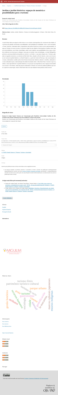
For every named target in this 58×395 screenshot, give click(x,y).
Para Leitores (5, 321)
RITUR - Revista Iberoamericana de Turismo (14, 1)
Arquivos (9, 5)
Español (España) (6, 209)
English (4, 207)
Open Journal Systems (7, 333)
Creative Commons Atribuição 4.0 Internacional (36, 378)
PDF (5, 126)
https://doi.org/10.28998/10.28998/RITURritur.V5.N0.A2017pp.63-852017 (23, 28)
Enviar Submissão (7, 198)
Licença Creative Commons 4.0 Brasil (31, 171)
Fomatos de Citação (7, 145)
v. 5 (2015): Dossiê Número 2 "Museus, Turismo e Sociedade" (27, 5)
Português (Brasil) (6, 212)
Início (3, 5)
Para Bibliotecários (6, 326)
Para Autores (5, 324)
